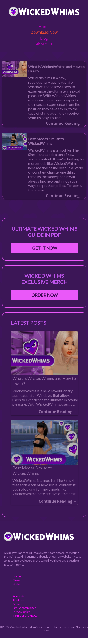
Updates (18, 584)
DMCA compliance (24, 608)
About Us (44, 44)
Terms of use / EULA (25, 615)
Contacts (18, 600)
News (16, 580)
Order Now (44, 295)
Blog (44, 38)
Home (44, 26)
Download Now (44, 32)
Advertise (19, 604)
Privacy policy (21, 611)
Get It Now (44, 248)
